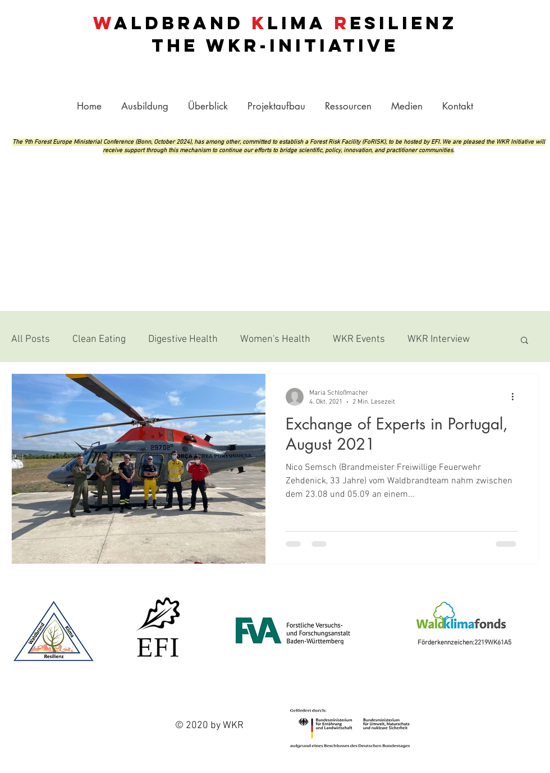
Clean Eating (99, 339)
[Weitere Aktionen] (516, 397)
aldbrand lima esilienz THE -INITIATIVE (275, 34)
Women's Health (275, 339)
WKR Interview (438, 339)
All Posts (30, 339)
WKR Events (359, 339)
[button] (348, 106)
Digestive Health (183, 339)
